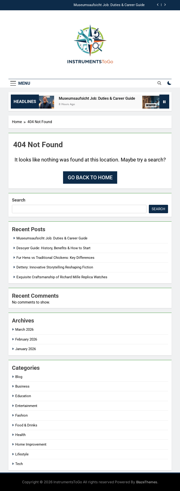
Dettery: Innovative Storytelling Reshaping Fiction (54, 267)
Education (23, 396)
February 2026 (26, 339)
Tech (19, 464)
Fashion (21, 415)
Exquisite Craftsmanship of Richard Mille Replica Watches (61, 277)
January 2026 (25, 349)
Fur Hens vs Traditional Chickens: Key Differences (55, 258)
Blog (18, 377)
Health (20, 435)
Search (18, 200)
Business (22, 386)
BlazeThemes (146, 482)
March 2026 (24, 329)
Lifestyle (22, 454)
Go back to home (90, 177)
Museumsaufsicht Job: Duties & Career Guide (109, 5)
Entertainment (26, 406)
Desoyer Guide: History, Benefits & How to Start (53, 248)
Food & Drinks (26, 425)
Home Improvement (30, 444)
